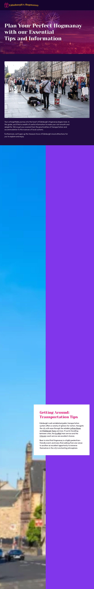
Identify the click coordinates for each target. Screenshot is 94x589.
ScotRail (58, 433)
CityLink (43, 436)
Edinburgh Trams (49, 431)
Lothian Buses (75, 428)
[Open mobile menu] (89, 5)
